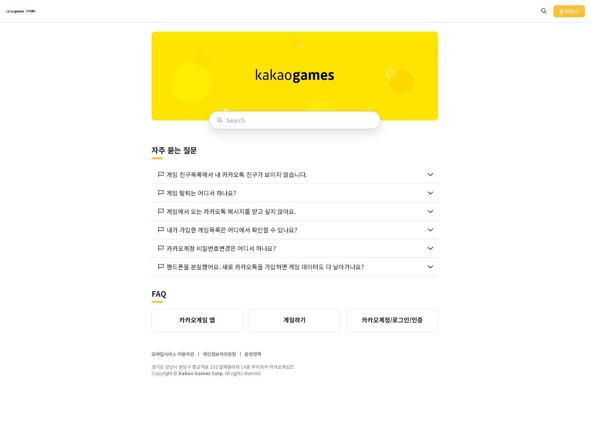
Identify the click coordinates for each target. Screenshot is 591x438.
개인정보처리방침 (219, 355)
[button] (295, 176)
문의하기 (569, 11)
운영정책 (253, 355)
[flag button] (161, 176)
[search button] (544, 11)
